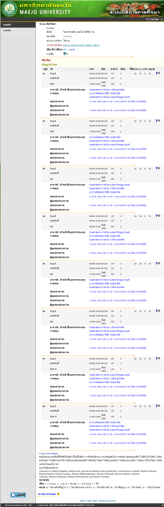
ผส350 (74, 45)
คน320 (66, 45)
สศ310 (96, 45)
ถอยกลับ (7, 30)
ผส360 (89, 45)
